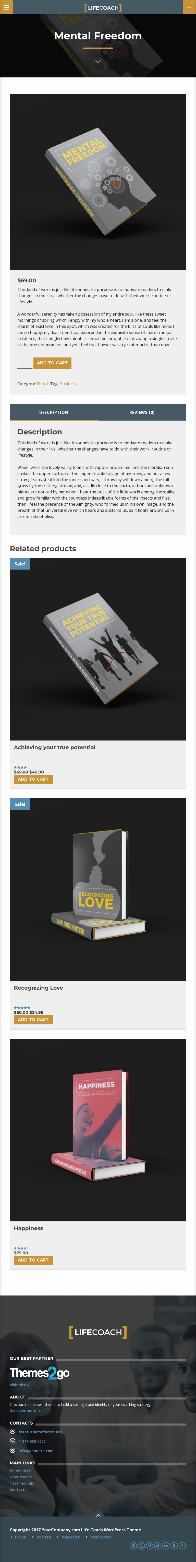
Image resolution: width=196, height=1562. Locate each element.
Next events (21, 1476)
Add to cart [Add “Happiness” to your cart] (33, 1260)
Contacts (18, 1489)
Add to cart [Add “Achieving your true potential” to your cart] (33, 779)
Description (54, 412)
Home (20, 1537)
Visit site (20, 1385)
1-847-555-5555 (32, 1441)
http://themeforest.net (40, 1431)
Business (68, 384)
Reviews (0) (142, 412)
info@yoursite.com (36, 1450)
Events (43, 1537)
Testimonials (22, 1483)
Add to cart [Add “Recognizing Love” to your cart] (33, 1019)
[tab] (53, 412)
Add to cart (52, 363)
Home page (20, 1470)
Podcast (71, 1537)
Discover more (25, 1411)
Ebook (43, 384)
